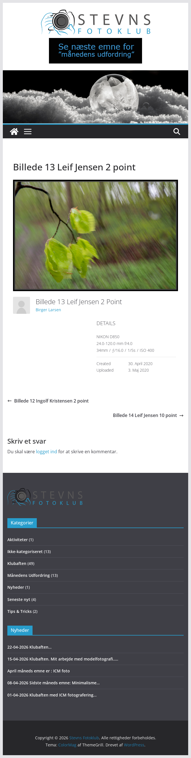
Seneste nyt (18, 599)
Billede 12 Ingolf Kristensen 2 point (48, 401)
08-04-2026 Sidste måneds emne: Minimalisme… (53, 682)
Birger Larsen (48, 309)
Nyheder (15, 587)
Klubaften (16, 563)
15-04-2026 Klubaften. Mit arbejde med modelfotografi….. (62, 659)
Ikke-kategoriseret (25, 551)
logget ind (46, 451)
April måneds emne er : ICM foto (38, 671)
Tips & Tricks (19, 611)
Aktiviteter (17, 539)
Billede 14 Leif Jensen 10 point (148, 415)
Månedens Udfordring (28, 575)
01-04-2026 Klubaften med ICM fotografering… (51, 695)
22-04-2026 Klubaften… (29, 647)
